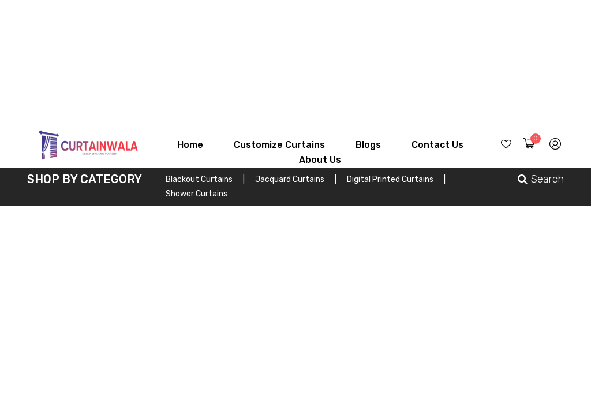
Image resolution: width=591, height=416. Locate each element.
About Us (320, 159)
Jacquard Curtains (295, 179)
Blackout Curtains (205, 179)
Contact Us (437, 144)
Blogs (368, 144)
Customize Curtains (279, 144)
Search (541, 179)
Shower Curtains (196, 194)
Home (190, 144)
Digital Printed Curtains (396, 179)
